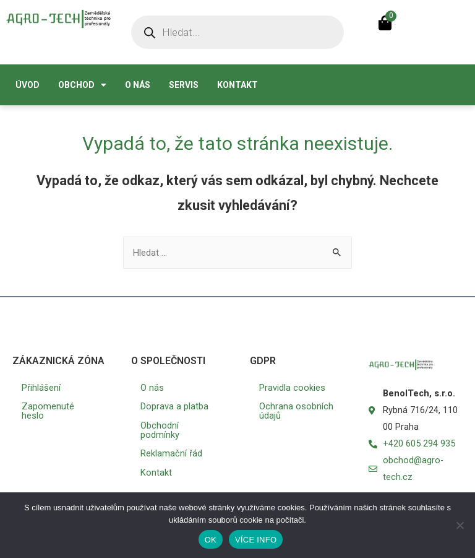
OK (210, 539)
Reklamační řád (171, 453)
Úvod (27, 85)
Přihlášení (41, 387)
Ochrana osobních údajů (296, 411)
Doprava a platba (174, 406)
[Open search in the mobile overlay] (237, 32)
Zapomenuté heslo (48, 411)
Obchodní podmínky (159, 430)
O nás (137, 85)
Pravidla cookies (292, 387)
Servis (184, 85)
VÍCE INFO (255, 539)
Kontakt (237, 85)
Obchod (82, 84)
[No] (459, 525)
